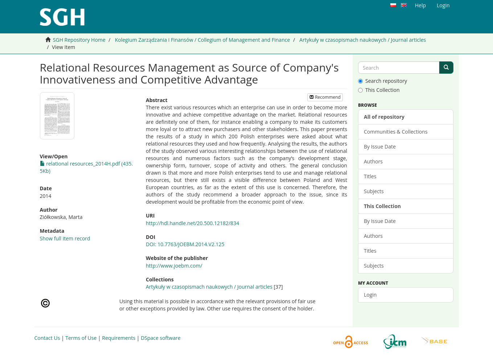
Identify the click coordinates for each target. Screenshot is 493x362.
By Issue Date (380, 146)
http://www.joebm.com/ (174, 265)
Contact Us (47, 337)
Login (370, 294)
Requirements (118, 337)
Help (420, 5)
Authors (373, 161)
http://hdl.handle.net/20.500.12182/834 (192, 223)
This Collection (379, 89)
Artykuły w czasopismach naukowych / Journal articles (362, 39)
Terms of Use (80, 337)
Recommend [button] (325, 97)
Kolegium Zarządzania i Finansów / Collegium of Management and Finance (202, 39)
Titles (370, 176)
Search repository (382, 80)
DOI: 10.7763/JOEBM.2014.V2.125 (185, 244)
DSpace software (160, 337)
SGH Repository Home (79, 39)
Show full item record (65, 238)
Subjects (374, 191)
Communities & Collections (395, 131)
